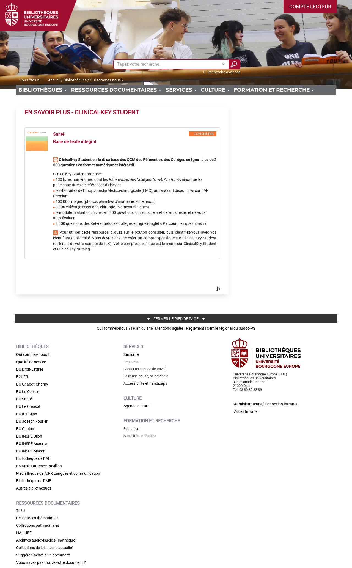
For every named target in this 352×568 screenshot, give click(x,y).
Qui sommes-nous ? (113, 328)
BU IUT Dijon (26, 414)
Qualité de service (31, 362)
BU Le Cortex (27, 391)
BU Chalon (25, 429)
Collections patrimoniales (37, 525)
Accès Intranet (246, 411)
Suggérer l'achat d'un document (43, 555)
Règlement (195, 328)
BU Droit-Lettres (29, 369)
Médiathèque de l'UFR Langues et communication (58, 473)
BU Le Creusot (28, 406)
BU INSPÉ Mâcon (30, 451)
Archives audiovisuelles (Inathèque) (46, 540)
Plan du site (143, 328)
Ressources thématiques (37, 518)
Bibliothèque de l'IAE (33, 458)
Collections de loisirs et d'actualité (44, 547)
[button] (310, 6)
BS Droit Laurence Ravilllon (39, 466)
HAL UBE (24, 533)
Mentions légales (169, 328)
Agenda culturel (136, 406)
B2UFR (22, 377)
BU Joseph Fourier (32, 421)
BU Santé (24, 399)
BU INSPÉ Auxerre (31, 443)
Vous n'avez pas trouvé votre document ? (51, 562)
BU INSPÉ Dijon (29, 436)
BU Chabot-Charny (32, 384)
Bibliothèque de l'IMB (33, 481)
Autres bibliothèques (33, 488)
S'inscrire (131, 354)
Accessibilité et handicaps (145, 383)
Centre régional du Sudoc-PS (231, 328)
